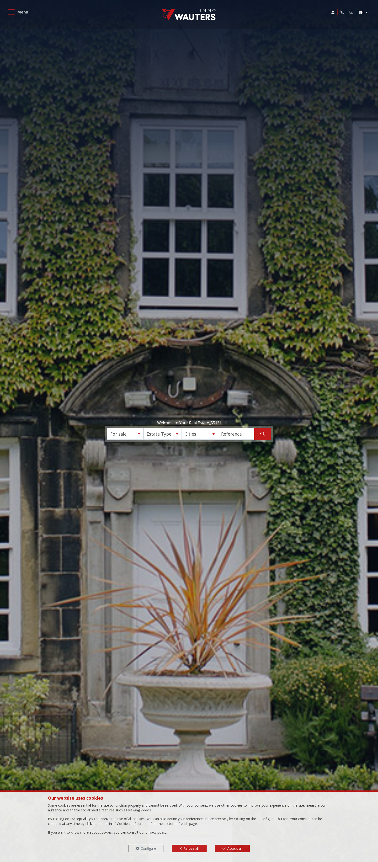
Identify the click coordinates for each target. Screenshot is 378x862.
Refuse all (191, 848)
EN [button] (361, 13)
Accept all (234, 848)
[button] (125, 434)
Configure (148, 848)
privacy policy (156, 832)
